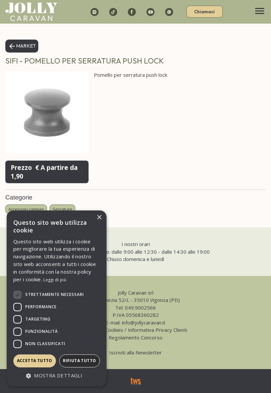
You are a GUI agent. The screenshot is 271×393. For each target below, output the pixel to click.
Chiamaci (204, 11)
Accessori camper (26, 209)
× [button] (99, 217)
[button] (56, 376)
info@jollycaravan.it (143, 322)
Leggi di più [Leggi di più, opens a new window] (54, 280)
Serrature (62, 209)
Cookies (114, 330)
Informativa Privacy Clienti (157, 330)
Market (22, 46)
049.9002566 (140, 307)
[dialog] (57, 298)
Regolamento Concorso (135, 337)
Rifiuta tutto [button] (79, 360)
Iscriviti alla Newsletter (135, 352)
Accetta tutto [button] (34, 360)
